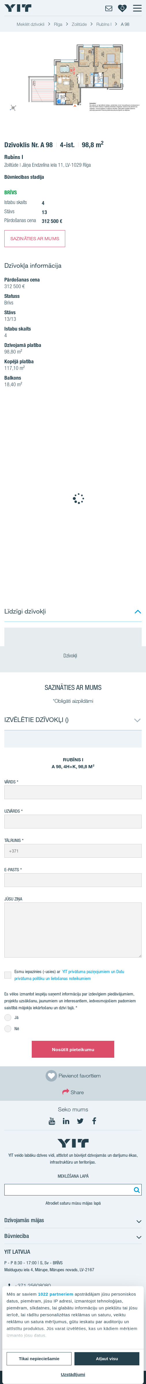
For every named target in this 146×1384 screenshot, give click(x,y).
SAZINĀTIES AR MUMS (34, 238)
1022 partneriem (56, 1294)
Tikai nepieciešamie (39, 1358)
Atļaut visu (107, 1358)
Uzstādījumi (73, 1374)
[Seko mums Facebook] (94, 1121)
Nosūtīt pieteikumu (73, 1049)
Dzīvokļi (73, 656)
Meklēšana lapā (73, 1176)
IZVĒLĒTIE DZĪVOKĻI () (36, 719)
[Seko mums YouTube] (52, 1121)
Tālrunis (12, 840)
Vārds (10, 782)
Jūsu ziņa (13, 899)
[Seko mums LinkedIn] (66, 1121)
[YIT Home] (17, 8)
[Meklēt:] (135, 1189)
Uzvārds (12, 811)
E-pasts (11, 869)
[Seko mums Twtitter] (80, 1121)
